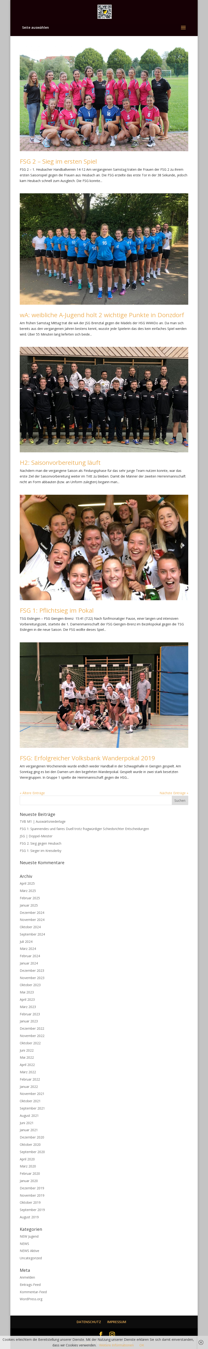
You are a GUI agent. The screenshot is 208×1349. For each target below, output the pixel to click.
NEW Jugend (29, 1236)
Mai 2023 (27, 992)
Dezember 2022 (32, 1028)
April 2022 (27, 1064)
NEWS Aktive (29, 1250)
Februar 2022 (30, 1079)
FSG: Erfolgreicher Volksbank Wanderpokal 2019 (87, 758)
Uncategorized (31, 1258)
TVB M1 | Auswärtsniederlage (43, 821)
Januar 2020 (29, 1181)
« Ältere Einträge (32, 793)
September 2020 (32, 1152)
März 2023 (28, 1007)
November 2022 (32, 1035)
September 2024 (32, 934)
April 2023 (27, 999)
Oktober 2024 (30, 927)
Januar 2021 (29, 1130)
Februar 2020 (30, 1173)
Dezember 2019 (32, 1188)
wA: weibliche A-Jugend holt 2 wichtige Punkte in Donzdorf (102, 315)
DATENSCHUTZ (89, 1322)
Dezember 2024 (32, 912)
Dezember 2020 (32, 1137)
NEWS (24, 1243)
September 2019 (32, 1209)
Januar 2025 (29, 905)
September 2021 (32, 1108)
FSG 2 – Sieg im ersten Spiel (58, 161)
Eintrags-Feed (30, 1284)
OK (141, 1345)
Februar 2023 (30, 1014)
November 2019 (32, 1195)
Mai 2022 (27, 1057)
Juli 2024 (26, 941)
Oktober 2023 (30, 985)
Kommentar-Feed (33, 1292)
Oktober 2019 (30, 1202)
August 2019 (29, 1217)
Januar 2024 (29, 963)
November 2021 (32, 1093)
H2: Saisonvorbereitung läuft (60, 462)
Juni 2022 (27, 1050)
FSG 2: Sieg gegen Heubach (40, 843)
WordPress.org (31, 1299)
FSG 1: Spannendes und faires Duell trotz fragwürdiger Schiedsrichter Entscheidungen (84, 828)
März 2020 (28, 1166)
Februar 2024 (30, 956)
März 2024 (28, 948)
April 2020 (27, 1159)
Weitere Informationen (116, 1345)
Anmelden (27, 1277)
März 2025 (28, 890)
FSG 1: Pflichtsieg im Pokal (57, 610)
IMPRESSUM (116, 1322)
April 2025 (27, 883)
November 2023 (32, 978)
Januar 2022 (29, 1086)
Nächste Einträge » (174, 793)
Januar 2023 (29, 1021)
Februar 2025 (30, 898)
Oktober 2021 (30, 1101)
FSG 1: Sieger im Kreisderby (40, 850)
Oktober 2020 (30, 1144)
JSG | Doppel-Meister (36, 836)
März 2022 (28, 1072)
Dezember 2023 (32, 970)
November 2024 (32, 919)
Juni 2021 (27, 1123)
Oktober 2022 (30, 1043)
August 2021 (29, 1115)
